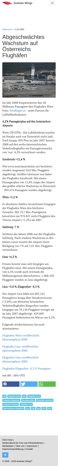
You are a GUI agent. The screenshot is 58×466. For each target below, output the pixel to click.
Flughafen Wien (14, 396)
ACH (49, 408)
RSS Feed (7, 440)
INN (38, 408)
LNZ (33, 408)
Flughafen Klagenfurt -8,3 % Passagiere (26, 368)
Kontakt (29, 449)
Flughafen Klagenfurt (11, 400)
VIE (4, 396)
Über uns (20, 446)
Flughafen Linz (26, 404)
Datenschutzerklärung (12, 449)
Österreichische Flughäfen (13, 408)
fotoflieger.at (18, 110)
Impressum (32, 446)
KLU (27, 408)
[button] (10, 384)
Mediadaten (8, 446)
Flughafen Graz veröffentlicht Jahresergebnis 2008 (20, 359)
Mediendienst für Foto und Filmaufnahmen (22, 443)
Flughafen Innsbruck (45, 400)
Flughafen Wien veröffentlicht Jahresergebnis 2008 (20, 337)
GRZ (24, 396)
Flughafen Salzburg (10, 404)
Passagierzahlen (28, 400)
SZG (44, 408)
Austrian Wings (17, 3)
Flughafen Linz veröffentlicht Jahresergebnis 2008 (20, 348)
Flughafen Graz (34, 396)
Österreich (7, 29)
